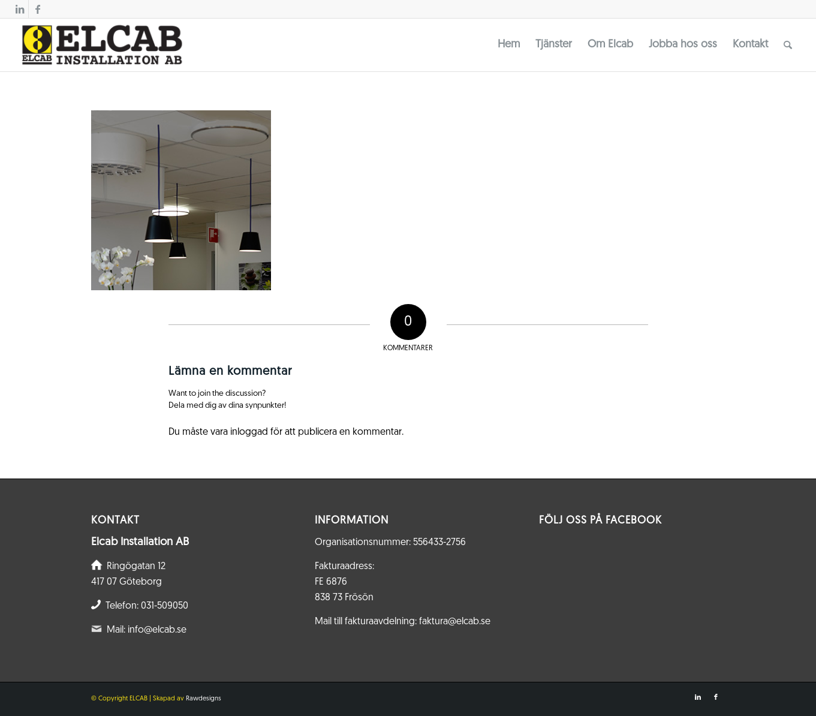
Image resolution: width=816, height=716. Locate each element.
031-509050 (164, 606)
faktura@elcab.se (454, 622)
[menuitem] (509, 45)
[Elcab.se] (101, 45)
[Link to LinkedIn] (19, 9)
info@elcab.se (157, 630)
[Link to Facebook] (38, 9)
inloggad (249, 432)
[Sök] (788, 45)
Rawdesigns (203, 699)
